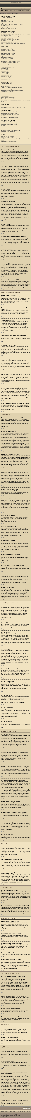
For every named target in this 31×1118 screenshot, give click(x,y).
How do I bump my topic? (6, 64)
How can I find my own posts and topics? (9, 117)
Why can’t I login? (4, 23)
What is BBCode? (4, 68)
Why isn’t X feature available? (7, 137)
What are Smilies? (5, 71)
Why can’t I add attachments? (7, 57)
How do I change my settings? (7, 32)
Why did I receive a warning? (7, 58)
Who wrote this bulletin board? (7, 136)
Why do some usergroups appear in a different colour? (12, 90)
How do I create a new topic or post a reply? (10, 48)
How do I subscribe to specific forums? (9, 124)
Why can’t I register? (5, 20)
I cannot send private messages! (8, 97)
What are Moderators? (5, 85)
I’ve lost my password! (5, 25)
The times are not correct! (6, 35)
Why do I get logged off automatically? (9, 27)
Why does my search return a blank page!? (10, 114)
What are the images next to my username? (10, 39)
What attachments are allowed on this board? (10, 130)
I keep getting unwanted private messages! (10, 98)
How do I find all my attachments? (8, 131)
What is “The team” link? (6, 92)
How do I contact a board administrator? (9, 141)
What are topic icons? (5, 79)
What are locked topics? (6, 77)
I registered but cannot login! (7, 21)
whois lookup (10, 1079)
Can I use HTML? (4, 69)
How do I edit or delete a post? (7, 49)
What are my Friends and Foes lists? (9, 106)
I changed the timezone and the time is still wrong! (11, 36)
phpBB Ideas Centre (7, 1065)
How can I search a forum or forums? (9, 111)
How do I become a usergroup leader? (9, 89)
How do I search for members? (7, 115)
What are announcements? (6, 75)
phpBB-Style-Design (16, 1115)
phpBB (2, 353)
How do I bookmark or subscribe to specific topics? (11, 123)
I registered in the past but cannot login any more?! (11, 24)
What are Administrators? (6, 83)
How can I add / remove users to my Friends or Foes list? (13, 107)
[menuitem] (2, 8)
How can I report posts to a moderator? (9, 60)
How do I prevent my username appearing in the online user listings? (15, 34)
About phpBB (14, 1055)
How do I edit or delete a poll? (7, 54)
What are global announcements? (8, 73)
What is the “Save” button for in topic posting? (10, 61)
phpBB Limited (12, 1053)
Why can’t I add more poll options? (8, 53)
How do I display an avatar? (7, 40)
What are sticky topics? (6, 76)
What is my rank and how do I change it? (9, 42)
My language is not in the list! (7, 38)
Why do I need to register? (6, 17)
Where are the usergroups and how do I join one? (11, 87)
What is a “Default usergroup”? (7, 91)
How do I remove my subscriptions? (8, 125)
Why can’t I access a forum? (7, 56)
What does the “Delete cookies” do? (8, 28)
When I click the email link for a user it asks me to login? (13, 43)
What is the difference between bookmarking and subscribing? (14, 121)
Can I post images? (5, 72)
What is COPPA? (4, 19)
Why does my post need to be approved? (9, 62)
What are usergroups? (5, 86)
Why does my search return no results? (9, 113)
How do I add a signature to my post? (9, 50)
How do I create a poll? (6, 52)
